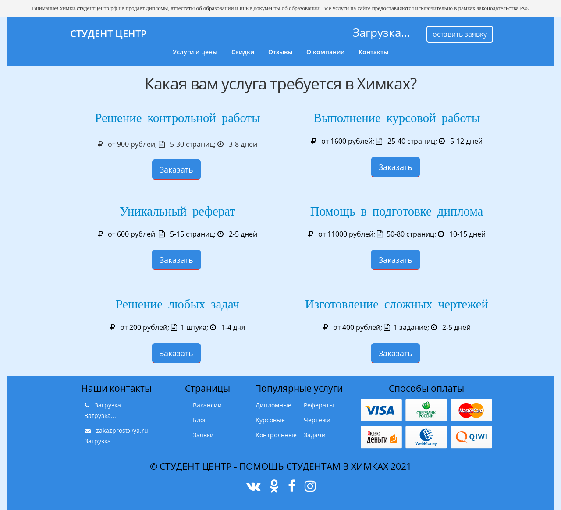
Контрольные (276, 435)
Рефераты (319, 405)
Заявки (203, 435)
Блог (199, 420)
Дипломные (273, 405)
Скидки (242, 52)
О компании (325, 52)
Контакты (373, 52)
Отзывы (280, 52)
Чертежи (317, 420)
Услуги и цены (195, 52)
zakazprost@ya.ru (122, 430)
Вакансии (207, 405)
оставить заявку (460, 34)
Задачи (315, 435)
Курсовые (270, 420)
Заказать (176, 169)
